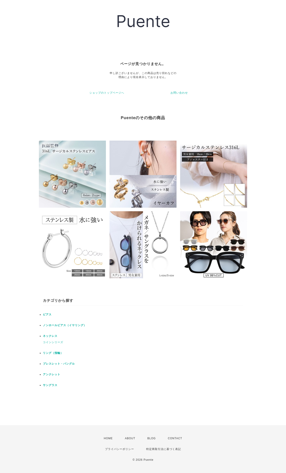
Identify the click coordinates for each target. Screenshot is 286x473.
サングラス (50, 385)
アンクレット (51, 374)
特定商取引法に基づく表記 (163, 449)
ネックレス (50, 336)
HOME (108, 438)
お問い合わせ (179, 92)
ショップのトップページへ (106, 92)
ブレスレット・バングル (59, 363)
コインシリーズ (53, 342)
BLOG (151, 438)
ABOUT (130, 438)
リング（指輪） (53, 353)
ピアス (47, 314)
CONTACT (175, 438)
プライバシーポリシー (119, 449)
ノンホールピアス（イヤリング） (64, 325)
